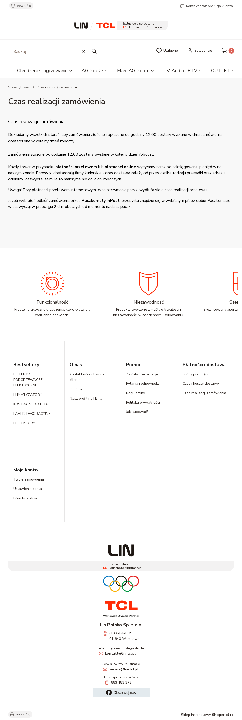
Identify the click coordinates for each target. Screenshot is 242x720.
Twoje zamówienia (28, 479)
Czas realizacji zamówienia (204, 393)
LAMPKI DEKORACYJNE (32, 413)
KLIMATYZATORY (27, 394)
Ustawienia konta (27, 488)
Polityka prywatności (143, 402)
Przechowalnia (25, 498)
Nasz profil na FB (84, 398)
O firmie (76, 389)
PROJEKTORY (24, 423)
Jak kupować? (137, 411)
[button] (94, 51)
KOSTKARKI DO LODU (31, 404)
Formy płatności (195, 374)
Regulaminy (135, 393)
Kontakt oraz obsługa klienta (209, 6)
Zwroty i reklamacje (142, 374)
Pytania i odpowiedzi (143, 383)
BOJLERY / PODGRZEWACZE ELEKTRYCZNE (28, 380)
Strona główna (19, 87)
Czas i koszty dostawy (201, 383)
